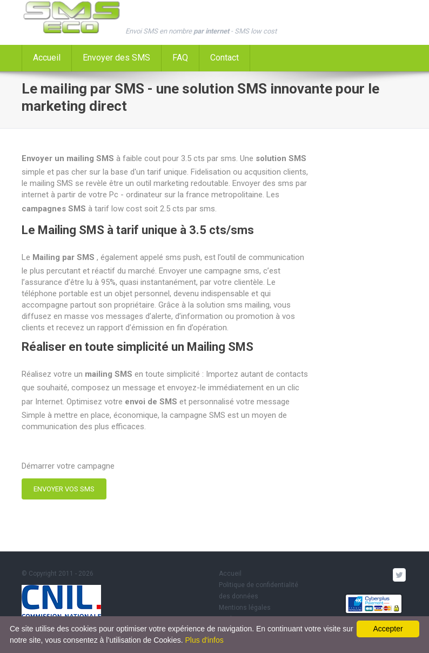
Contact (224, 57)
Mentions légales (245, 607)
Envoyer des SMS (116, 57)
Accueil (47, 57)
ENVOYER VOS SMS (64, 489)
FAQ (180, 57)
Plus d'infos (204, 640)
